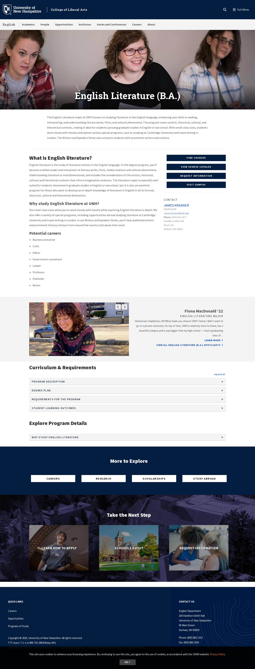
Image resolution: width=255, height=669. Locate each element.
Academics (28, 24)
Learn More (212, 340)
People (45, 24)
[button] (219, 374)
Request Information (196, 175)
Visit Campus (196, 184)
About (151, 24)
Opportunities (64, 24)
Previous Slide (118, 306)
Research (104, 478)
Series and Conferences (111, 24)
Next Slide (124, 306)
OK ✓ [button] (128, 662)
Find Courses (196, 157)
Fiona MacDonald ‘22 (204, 311)
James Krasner (176, 205)
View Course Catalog (196, 166)
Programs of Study (18, 626)
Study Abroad (204, 478)
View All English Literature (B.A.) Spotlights (188, 345)
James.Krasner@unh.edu (176, 213)
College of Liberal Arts (69, 10)
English (9, 24)
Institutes (85, 24)
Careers (137, 24)
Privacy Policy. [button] (217, 654)
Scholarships (154, 478)
